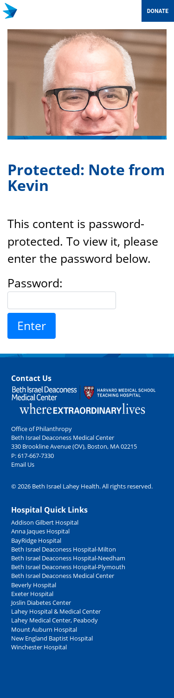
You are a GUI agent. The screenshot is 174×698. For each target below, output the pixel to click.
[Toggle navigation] (130, 11)
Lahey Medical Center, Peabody (54, 620)
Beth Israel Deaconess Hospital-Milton (63, 549)
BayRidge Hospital (36, 540)
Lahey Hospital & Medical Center (56, 611)
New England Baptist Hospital (52, 638)
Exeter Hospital (32, 594)
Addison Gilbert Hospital (44, 522)
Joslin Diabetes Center (41, 602)
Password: (61, 292)
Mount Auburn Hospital (44, 629)
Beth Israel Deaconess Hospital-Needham (68, 558)
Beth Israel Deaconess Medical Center (62, 575)
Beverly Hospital (33, 585)
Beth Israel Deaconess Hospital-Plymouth (68, 567)
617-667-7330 (36, 455)
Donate (157, 11)
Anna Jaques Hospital (40, 531)
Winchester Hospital (39, 647)
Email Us (22, 464)
